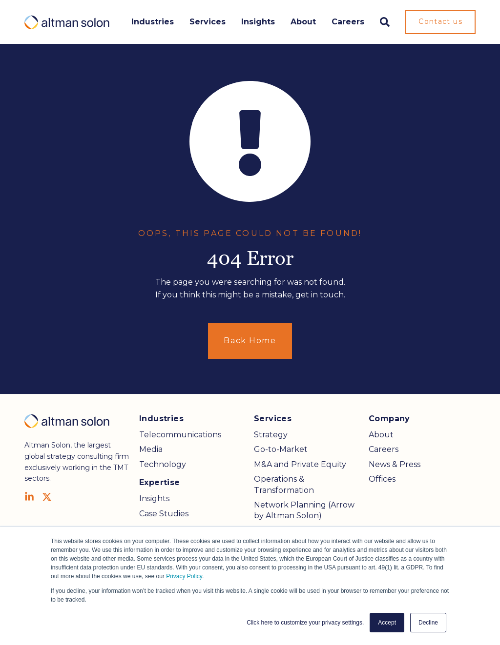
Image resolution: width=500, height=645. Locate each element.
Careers (348, 21)
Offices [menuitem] (382, 479)
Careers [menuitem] (383, 449)
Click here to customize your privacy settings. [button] (305, 622)
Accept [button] (387, 622)
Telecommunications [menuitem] (180, 434)
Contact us (440, 21)
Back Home (250, 340)
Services (207, 21)
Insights (258, 21)
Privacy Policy (184, 576)
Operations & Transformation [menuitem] (284, 484)
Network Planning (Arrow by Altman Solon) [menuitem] (304, 510)
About (303, 21)
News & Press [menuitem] (394, 464)
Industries (152, 21)
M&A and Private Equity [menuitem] (300, 464)
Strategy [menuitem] (271, 434)
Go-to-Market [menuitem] (281, 449)
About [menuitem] (381, 434)
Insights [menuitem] (154, 498)
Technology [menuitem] (162, 464)
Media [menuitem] (151, 449)
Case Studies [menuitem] (163, 513)
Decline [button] (428, 622)
